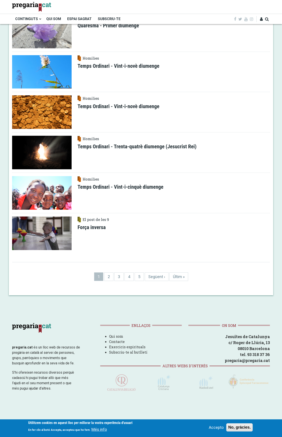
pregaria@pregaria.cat (247, 360)
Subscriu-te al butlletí (128, 352)
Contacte (117, 341)
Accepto (216, 427)
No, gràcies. (239, 427)
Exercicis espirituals (127, 347)
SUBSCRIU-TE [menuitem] (109, 19)
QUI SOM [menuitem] (53, 19)
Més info (99, 429)
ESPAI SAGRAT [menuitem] (79, 19)
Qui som (116, 336)
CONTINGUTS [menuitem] (26, 19)
